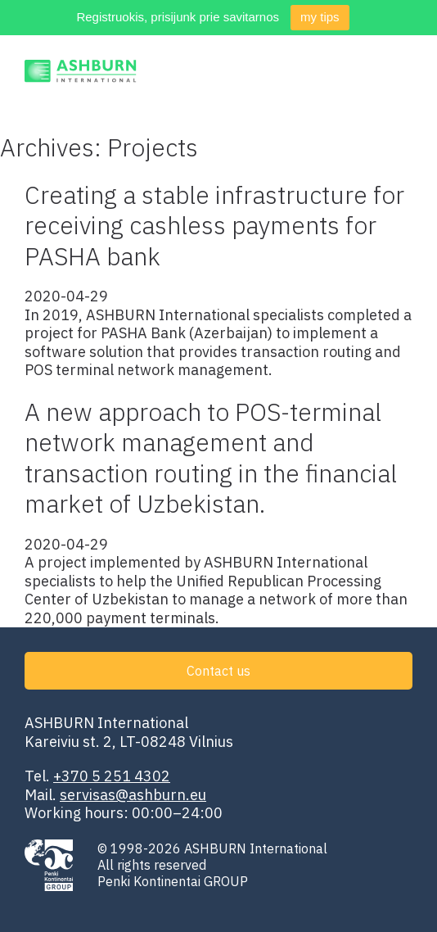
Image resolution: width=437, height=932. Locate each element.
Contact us (218, 671)
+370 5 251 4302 (111, 776)
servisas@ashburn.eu (133, 794)
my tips (320, 17)
